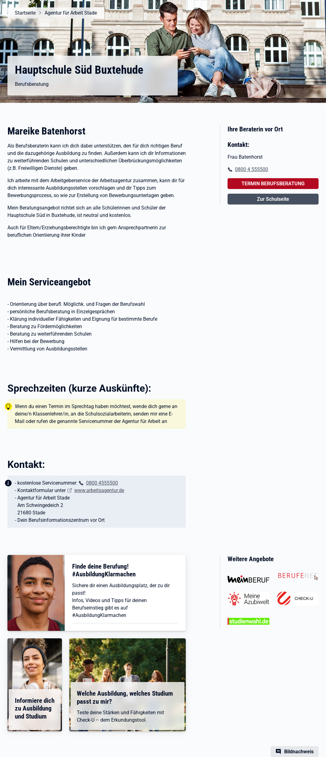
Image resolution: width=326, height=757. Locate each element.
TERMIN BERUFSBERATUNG (273, 184)
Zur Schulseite (273, 199)
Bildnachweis (299, 752)
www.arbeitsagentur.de (99, 490)
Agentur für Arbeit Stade (71, 13)
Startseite (25, 13)
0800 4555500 (102, 483)
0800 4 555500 (251, 169)
